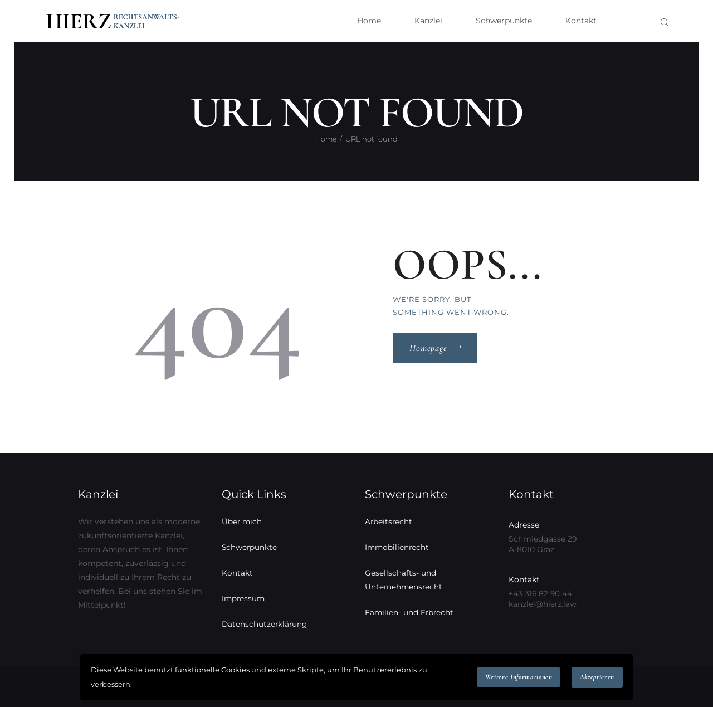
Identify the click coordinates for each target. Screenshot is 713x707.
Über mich (242, 521)
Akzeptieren (597, 676)
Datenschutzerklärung (265, 624)
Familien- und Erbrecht (410, 612)
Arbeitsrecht (389, 521)
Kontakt (237, 573)
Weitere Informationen (519, 676)
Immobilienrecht (398, 547)
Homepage (428, 348)
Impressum (244, 598)
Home (326, 138)
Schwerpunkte (250, 547)
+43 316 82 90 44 (541, 593)
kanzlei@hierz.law (543, 604)
